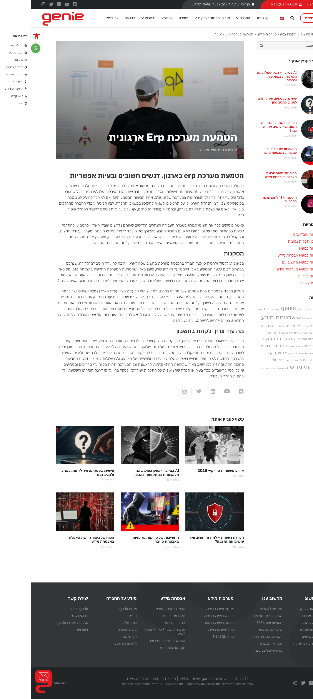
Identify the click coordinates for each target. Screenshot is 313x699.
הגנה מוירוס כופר (142, 615)
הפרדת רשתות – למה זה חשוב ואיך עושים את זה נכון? (248, 126)
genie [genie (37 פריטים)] (257, 308)
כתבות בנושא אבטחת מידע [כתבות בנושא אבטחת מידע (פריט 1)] (271, 353)
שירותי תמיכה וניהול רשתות (281, 643)
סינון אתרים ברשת (238, 643)
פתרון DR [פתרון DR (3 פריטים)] (247, 360)
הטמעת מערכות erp (188, 622)
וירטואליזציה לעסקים (285, 622)
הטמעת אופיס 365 (238, 622)
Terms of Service (202, 684)
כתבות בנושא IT (276, 248)
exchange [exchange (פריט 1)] (244, 309)
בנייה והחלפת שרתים (285, 636)
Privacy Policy (174, 684)
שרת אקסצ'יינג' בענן (237, 650)
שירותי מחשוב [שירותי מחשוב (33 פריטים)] (271, 366)
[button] (5, 36)
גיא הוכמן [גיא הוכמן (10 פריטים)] (245, 325)
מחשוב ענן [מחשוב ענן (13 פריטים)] (246, 352)
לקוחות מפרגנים (94, 643)
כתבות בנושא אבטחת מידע (268, 255)
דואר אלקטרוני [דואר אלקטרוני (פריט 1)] (255, 332)
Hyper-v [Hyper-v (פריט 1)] (277, 309)
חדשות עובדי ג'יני (275, 234)
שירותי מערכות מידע (189, 608)
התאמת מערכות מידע (188, 615)
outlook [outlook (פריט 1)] (275, 318)
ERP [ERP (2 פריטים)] (235, 309)
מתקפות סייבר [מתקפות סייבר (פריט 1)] (261, 360)
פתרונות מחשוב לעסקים (283, 608)
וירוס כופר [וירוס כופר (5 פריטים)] (281, 346)
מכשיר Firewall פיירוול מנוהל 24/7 (133, 631)
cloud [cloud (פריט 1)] (229, 309)
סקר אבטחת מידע (141, 648)
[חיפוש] (230, 46)
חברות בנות (98, 636)
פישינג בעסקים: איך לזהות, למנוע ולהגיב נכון (246, 100)
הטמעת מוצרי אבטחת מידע (135, 641)
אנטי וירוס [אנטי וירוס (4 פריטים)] (262, 326)
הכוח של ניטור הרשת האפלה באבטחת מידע (250, 175)
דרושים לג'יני (48, 615)
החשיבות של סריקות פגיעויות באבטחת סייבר (249, 151)
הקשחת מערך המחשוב (138, 608)
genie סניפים (48, 608)
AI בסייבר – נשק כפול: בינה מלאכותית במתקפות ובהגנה (246, 76)
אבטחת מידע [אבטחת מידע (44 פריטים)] (247, 317)
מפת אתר (50, 629)
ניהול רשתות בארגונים (285, 615)
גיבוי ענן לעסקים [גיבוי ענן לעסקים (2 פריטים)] (273, 332)
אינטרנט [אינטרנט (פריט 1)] (274, 326)
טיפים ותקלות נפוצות (273, 241)
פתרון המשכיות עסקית (284, 629)
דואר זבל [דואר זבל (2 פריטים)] (241, 332)
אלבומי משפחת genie (42, 622)
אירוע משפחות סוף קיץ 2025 (190, 470)
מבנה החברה (96, 629)
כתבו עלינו (99, 622)
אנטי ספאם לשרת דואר (235, 636)
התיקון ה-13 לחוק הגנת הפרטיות (249, 199)
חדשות (101, 615)
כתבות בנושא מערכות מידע (246, 34)
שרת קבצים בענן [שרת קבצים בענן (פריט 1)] (237, 368)
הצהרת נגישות (107, 678)
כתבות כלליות (278, 276)
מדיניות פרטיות (133, 678)
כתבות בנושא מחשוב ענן (270, 262)
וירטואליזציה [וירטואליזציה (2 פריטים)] (264, 346)
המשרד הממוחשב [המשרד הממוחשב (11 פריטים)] (248, 338)
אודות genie (97, 608)
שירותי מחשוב (279, 34)
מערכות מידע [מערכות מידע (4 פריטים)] (279, 360)
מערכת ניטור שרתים (237, 615)
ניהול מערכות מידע (189, 629)
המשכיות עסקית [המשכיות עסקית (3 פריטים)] (278, 339)
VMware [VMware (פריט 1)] (284, 318)
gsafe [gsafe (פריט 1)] (269, 309)
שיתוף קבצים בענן (239, 629)
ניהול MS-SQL (192, 636)
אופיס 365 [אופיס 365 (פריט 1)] (284, 326)
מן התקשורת (279, 283)
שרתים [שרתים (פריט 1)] (249, 368)
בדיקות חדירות (144, 622)
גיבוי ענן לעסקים (240, 608)
